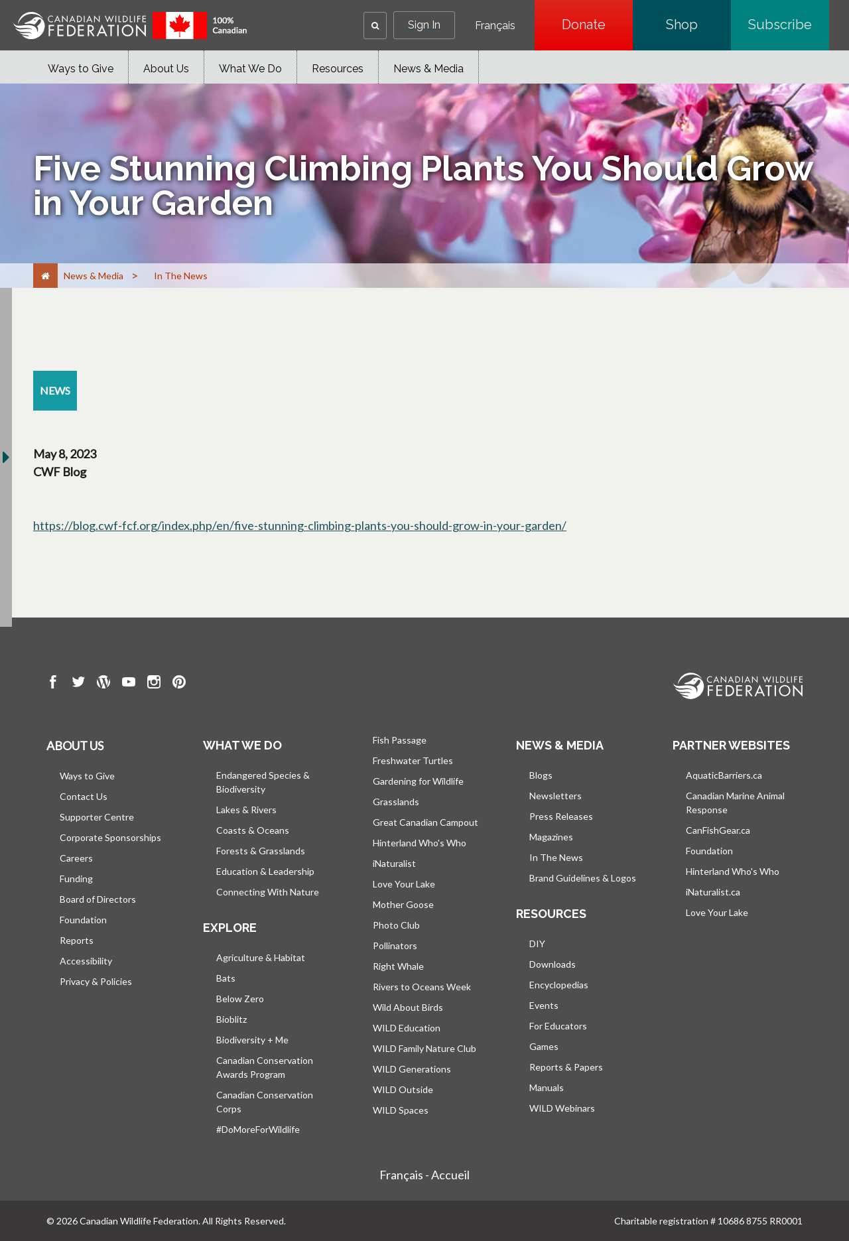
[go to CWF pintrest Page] (179, 684)
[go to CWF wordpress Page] (103, 684)
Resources (337, 68)
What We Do (250, 68)
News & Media (428, 68)
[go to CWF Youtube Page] (128, 684)
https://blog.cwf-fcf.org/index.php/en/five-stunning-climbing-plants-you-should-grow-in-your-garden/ (299, 525)
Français (495, 26)
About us (74, 745)
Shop (698, 25)
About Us (166, 68)
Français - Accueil (424, 1174)
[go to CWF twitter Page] (78, 684)
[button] (375, 25)
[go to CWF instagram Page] (154, 684)
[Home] (45, 275)
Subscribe (788, 25)
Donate (597, 25)
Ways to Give (80, 68)
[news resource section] (55, 391)
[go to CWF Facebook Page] (53, 684)
